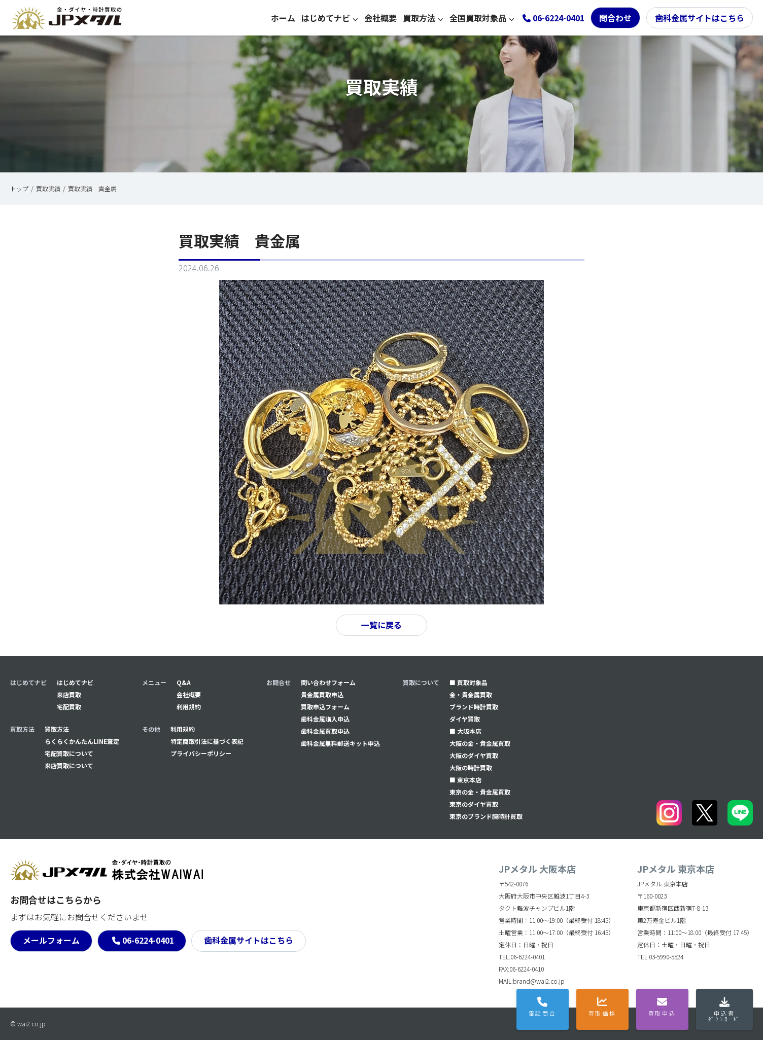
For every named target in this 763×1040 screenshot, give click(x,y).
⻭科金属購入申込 (325, 718)
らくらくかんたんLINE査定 (82, 741)
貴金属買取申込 (322, 694)
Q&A (184, 682)
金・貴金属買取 (470, 694)
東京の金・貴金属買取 (479, 791)
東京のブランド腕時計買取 (486, 816)
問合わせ (615, 18)
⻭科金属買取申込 (325, 731)
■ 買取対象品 (468, 682)
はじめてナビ (325, 18)
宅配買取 (69, 706)
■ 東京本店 (465, 779)
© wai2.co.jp (28, 1023)
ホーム (283, 18)
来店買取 (69, 694)
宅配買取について (69, 753)
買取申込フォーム (325, 706)
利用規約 (189, 706)
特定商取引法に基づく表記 (207, 741)
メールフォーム (51, 941)
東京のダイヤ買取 (473, 804)
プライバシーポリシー (200, 753)
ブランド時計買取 (473, 706)
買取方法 (419, 18)
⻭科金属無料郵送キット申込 (340, 743)
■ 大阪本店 (465, 731)
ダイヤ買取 (464, 718)
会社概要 (380, 18)
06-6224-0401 (148, 941)
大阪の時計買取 (470, 767)
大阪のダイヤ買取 (473, 755)
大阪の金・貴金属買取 (479, 743)
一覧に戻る (381, 625)
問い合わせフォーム (328, 682)
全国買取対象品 (477, 18)
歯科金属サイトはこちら (699, 18)
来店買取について (69, 765)
